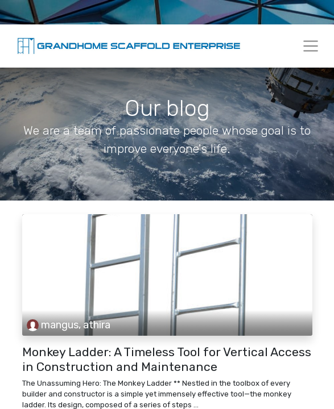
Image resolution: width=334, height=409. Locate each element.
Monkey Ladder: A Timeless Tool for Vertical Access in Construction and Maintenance (166, 359)
